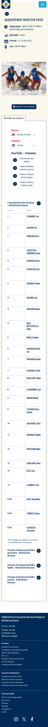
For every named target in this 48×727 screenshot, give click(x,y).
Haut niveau (6, 700)
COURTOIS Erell (33, 269)
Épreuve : (15, 130)
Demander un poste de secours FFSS (15, 685)
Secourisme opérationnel (10, 673)
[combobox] (26, 135)
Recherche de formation (10, 647)
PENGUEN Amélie (34, 359)
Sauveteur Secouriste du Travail (13, 659)
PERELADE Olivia (33, 463)
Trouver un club (8, 630)
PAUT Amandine (33, 499)
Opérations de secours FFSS (12, 676)
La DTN (4, 712)
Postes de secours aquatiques (12, 682)
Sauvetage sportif (8, 694)
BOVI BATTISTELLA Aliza (32, 326)
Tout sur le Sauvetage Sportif (12, 697)
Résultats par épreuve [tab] (14, 118)
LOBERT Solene (33, 513)
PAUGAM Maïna (33, 309)
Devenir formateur (8, 662)
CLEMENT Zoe (33, 485)
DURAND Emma (33, 261)
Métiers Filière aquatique (10, 653)
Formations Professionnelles (12, 665)
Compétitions (6, 709)
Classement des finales (23, 160)
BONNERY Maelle (34, 435)
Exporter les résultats (24, 106)
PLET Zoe (31, 471)
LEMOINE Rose (33, 236)
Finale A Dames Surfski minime (23, 168)
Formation (5, 643)
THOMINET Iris (33, 216)
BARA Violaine (33, 337)
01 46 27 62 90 (8, 626)
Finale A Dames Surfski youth (23, 184)
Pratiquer (5, 703)
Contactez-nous (9, 633)
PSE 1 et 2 (5, 656)
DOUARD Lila (32, 298)
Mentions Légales (10, 636)
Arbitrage (5, 706)
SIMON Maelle (32, 398)
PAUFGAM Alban (33, 449)
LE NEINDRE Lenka (34, 389)
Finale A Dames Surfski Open (23, 176)
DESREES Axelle (33, 283)
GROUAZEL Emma (34, 423)
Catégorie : (16, 141)
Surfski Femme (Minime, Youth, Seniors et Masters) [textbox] (26, 134)
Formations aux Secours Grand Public (15, 650)
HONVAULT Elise (33, 370)
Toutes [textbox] (20, 145)
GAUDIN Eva (32, 228)
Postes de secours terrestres (12, 679)
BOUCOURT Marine (34, 378)
